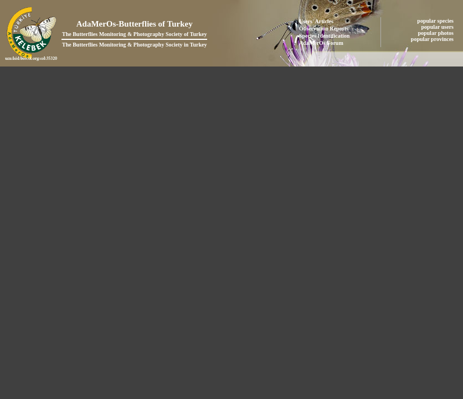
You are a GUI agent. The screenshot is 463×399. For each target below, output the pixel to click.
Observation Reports (323, 28)
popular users (438, 27)
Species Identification (324, 36)
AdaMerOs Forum (321, 43)
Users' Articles (316, 21)
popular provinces (433, 39)
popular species (436, 21)
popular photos (436, 33)
